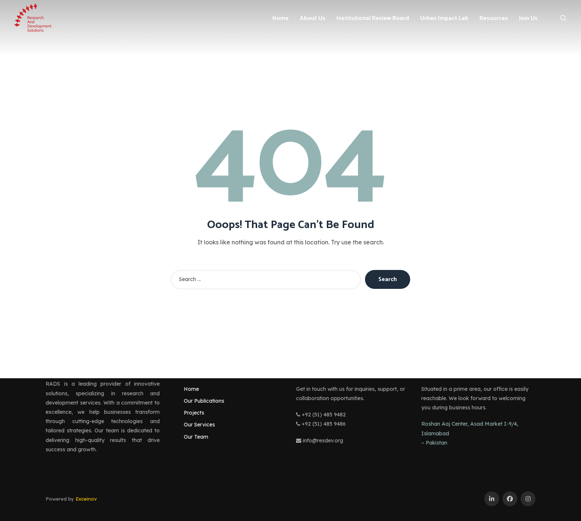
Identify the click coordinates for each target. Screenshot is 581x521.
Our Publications (204, 401)
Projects (194, 412)
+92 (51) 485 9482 (321, 414)
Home (191, 389)
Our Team (196, 436)
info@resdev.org (319, 440)
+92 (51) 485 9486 (321, 424)
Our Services (199, 424)
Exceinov (86, 499)
